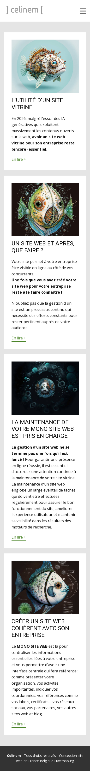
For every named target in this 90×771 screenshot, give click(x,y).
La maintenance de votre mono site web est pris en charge (43, 429)
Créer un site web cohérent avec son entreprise (40, 628)
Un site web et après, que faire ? (43, 247)
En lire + (19, 159)
